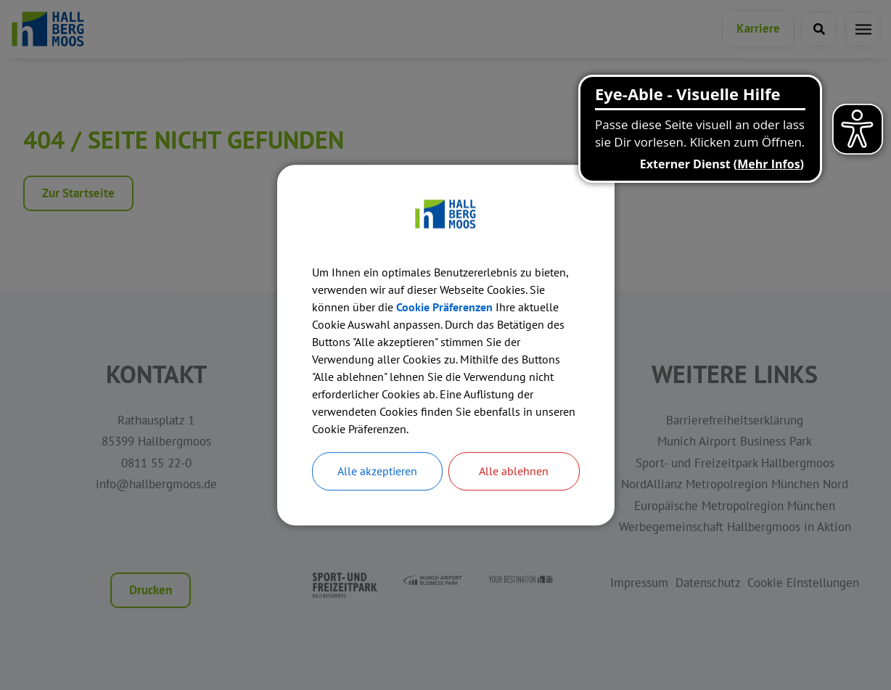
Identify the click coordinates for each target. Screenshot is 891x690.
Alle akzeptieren (377, 471)
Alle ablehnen (514, 471)
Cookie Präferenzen (444, 307)
